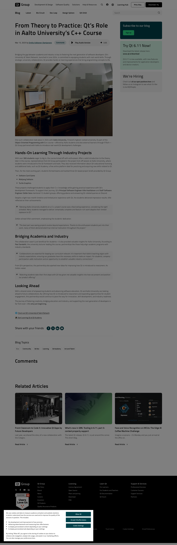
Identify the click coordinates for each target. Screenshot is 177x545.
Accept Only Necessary (78, 520)
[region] (48, 525)
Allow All (78, 514)
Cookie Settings (78, 525)
